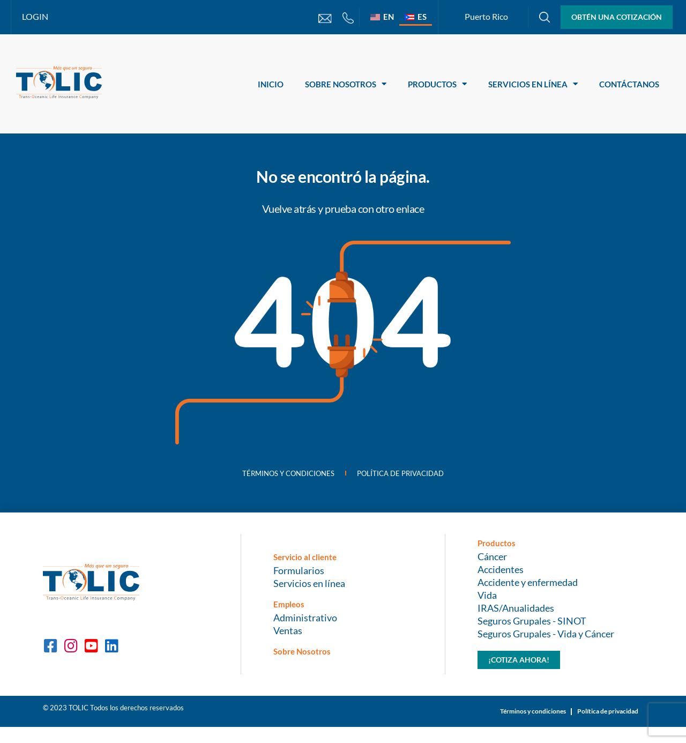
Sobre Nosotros (345, 84)
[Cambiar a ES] (415, 17)
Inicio (271, 84)
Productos (437, 84)
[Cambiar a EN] (382, 17)
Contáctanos (629, 84)
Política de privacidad (418, 478)
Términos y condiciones (272, 478)
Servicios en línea (533, 84)
